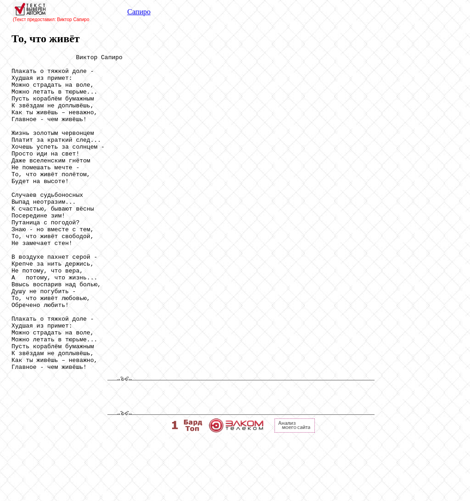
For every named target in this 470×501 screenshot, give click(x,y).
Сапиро (139, 12)
